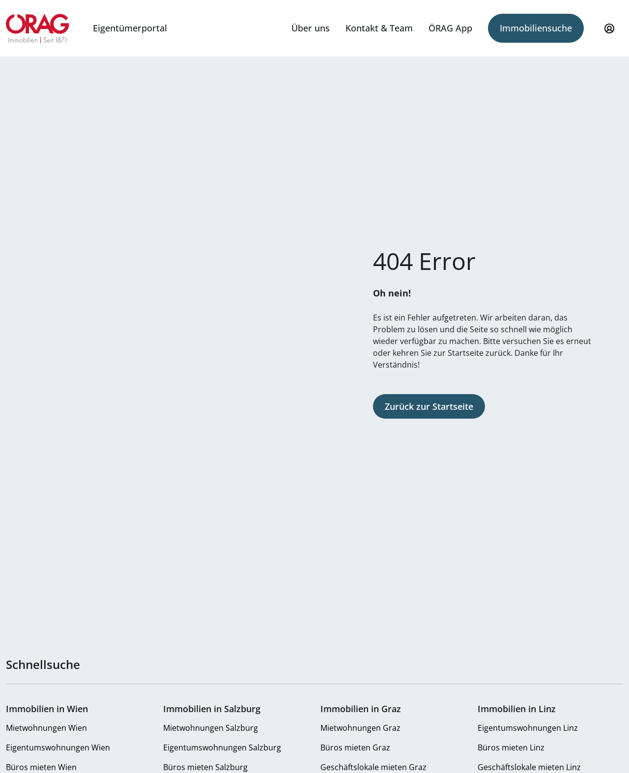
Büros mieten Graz (355, 747)
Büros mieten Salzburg (205, 767)
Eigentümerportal (130, 28)
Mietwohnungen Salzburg (210, 727)
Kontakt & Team (379, 28)
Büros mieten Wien (41, 767)
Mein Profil (609, 33)
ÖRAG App (450, 28)
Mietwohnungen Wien (46, 727)
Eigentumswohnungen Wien (58, 747)
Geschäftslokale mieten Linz (529, 767)
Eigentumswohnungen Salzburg (222, 747)
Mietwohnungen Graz (360, 727)
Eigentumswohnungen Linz (528, 727)
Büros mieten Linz (511, 747)
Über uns (310, 28)
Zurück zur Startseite (429, 406)
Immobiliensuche (536, 28)
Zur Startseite (37, 28)
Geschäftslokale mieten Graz (373, 767)
